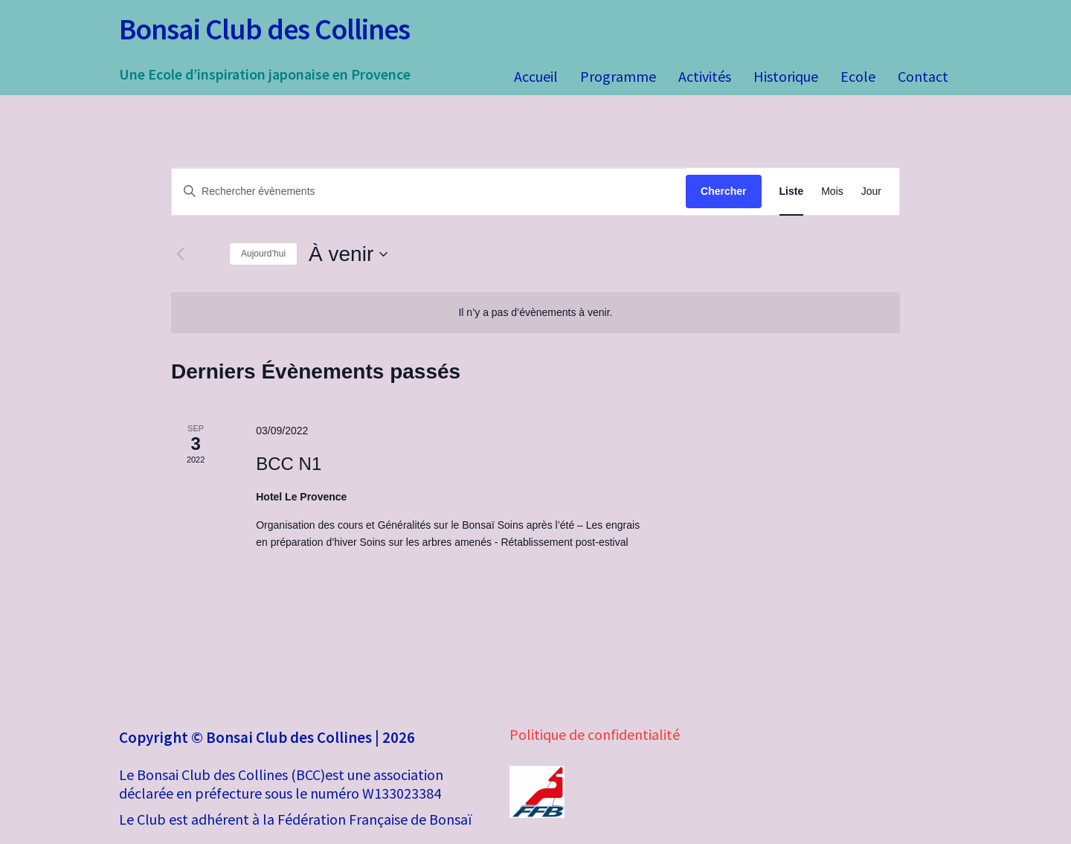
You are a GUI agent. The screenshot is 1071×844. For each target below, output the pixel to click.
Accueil (536, 76)
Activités (704, 76)
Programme (618, 76)
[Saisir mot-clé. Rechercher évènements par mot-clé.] (429, 191)
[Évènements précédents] (180, 254)
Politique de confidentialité (594, 734)
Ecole (857, 76)
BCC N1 (288, 464)
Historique (785, 76)
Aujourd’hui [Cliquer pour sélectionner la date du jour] (263, 253)
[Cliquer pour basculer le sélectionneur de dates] (348, 254)
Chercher (723, 191)
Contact (923, 76)
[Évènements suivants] (209, 254)
